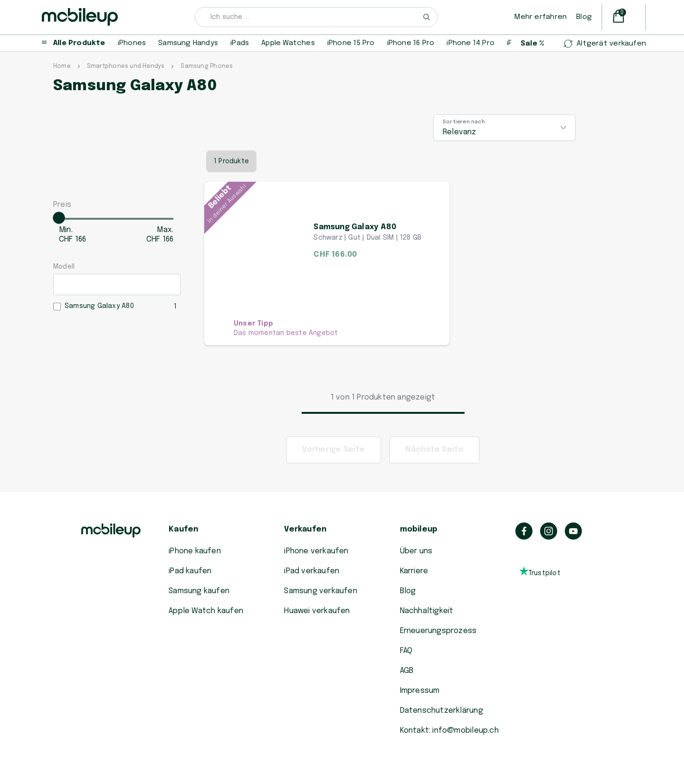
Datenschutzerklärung (441, 711)
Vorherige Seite (333, 450)
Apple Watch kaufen (206, 611)
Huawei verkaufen (317, 611)
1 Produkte (231, 161)
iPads (239, 43)
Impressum (420, 691)
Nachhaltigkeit (427, 611)
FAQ (406, 651)
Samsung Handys (188, 43)
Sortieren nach (464, 122)
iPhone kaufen (195, 551)
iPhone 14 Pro (470, 43)
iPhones (132, 43)
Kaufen (183, 529)
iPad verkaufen (311, 571)
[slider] (59, 218)
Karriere (414, 571)
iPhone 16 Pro (411, 43)
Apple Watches (288, 43)
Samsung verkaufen (320, 591)
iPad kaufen (190, 571)
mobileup (419, 529)
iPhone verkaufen (316, 551)
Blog (584, 17)
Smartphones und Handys (126, 66)
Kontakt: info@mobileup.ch (449, 731)
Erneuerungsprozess (438, 631)
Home (62, 66)
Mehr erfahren (540, 17)
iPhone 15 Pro (351, 43)
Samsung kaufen (199, 591)
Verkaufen (305, 529)
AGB (407, 671)
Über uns (416, 551)
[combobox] (316, 17)
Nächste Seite (434, 450)
